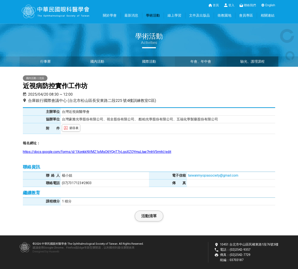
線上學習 (174, 15)
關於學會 (110, 15)
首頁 (216, 5)
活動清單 (149, 216)
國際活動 (149, 62)
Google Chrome (53, 247)
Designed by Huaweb (46, 251)
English (270, 5)
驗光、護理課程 (252, 62)
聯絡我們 (250, 5)
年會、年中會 (200, 62)
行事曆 (45, 62)
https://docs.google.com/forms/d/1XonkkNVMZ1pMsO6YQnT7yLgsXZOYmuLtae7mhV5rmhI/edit (97, 152)
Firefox (70, 247)
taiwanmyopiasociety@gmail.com (213, 175)
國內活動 (97, 62)
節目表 (73, 128)
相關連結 (267, 15)
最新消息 (131, 15)
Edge (81, 247)
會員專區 (246, 15)
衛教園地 (224, 15)
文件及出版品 (199, 15)
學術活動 (153, 15)
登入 (231, 5)
